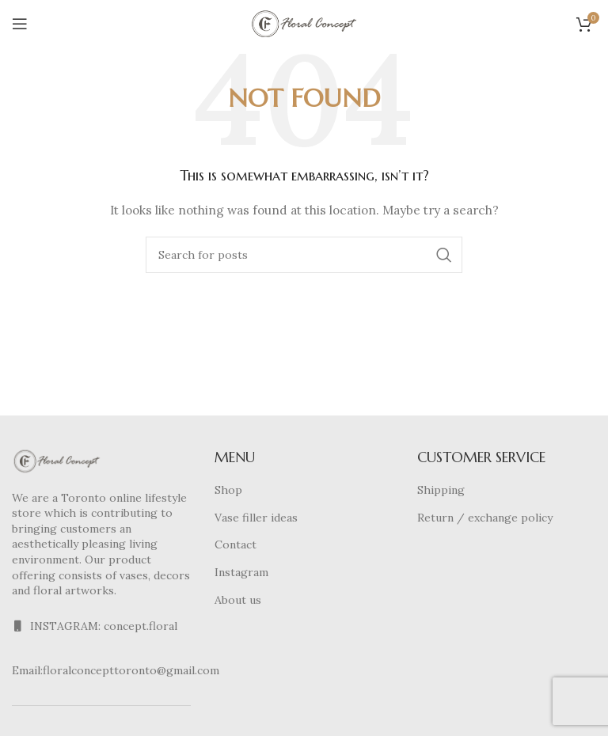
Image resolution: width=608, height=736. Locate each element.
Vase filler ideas (256, 517)
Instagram (241, 572)
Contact (235, 544)
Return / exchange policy (485, 517)
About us (238, 600)
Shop (228, 490)
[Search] (304, 255)
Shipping (441, 490)
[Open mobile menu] (20, 24)
